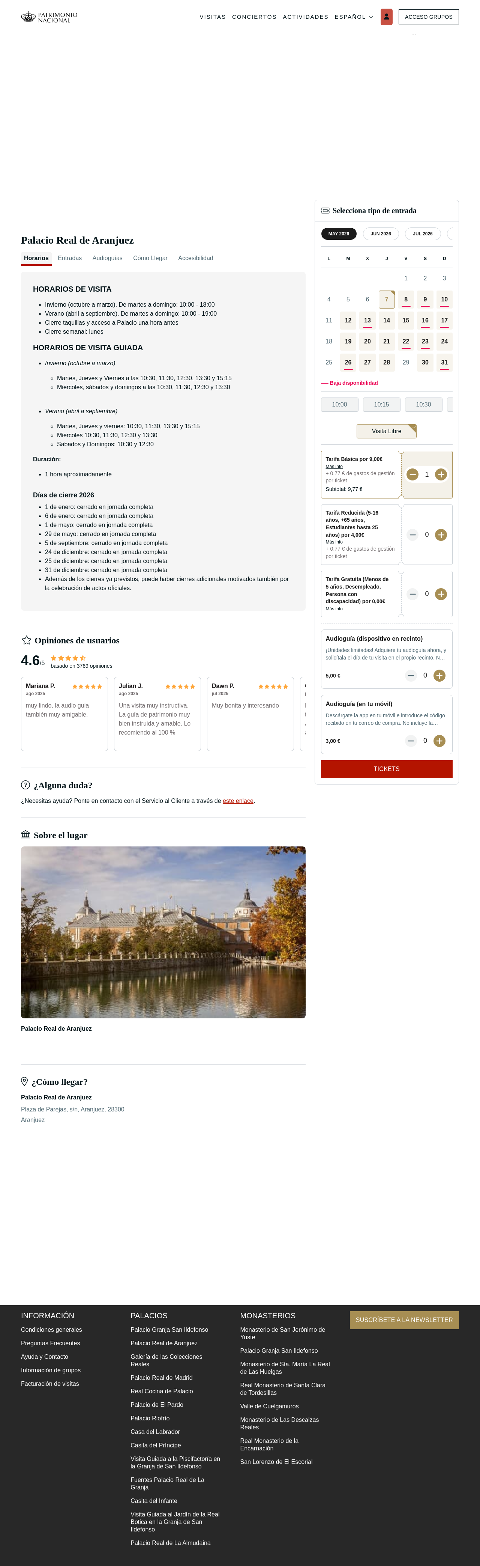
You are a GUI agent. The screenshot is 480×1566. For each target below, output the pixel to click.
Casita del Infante (151, 1501)
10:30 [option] (423, 404)
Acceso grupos (427, 17)
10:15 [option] (381, 404)
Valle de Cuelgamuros (265, 1406)
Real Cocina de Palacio (159, 1391)
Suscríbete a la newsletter (400, 1320)
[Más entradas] (441, 474)
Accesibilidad (195, 258)
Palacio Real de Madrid (159, 1378)
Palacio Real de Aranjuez (161, 1343)
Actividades (302, 17)
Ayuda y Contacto (44, 1357)
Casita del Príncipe (153, 1445)
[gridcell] (387, 300)
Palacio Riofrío (147, 1418)
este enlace (238, 801)
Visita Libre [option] (394, 429)
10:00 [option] (339, 404)
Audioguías (108, 258)
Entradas (70, 258)
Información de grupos (51, 1370)
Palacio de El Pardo (154, 1405)
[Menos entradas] (412, 474)
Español (351, 17)
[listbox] (387, 405)
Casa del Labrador (153, 1432)
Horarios (36, 258)
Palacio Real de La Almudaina (168, 1543)
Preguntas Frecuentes (50, 1343)
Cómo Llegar (150, 258)
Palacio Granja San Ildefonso (167, 1330)
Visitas (209, 17)
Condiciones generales (51, 1330)
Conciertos (250, 17)
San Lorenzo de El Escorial (272, 1462)
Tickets (387, 769)
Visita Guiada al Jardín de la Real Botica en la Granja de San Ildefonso (172, 1522)
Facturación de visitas (50, 1384)
